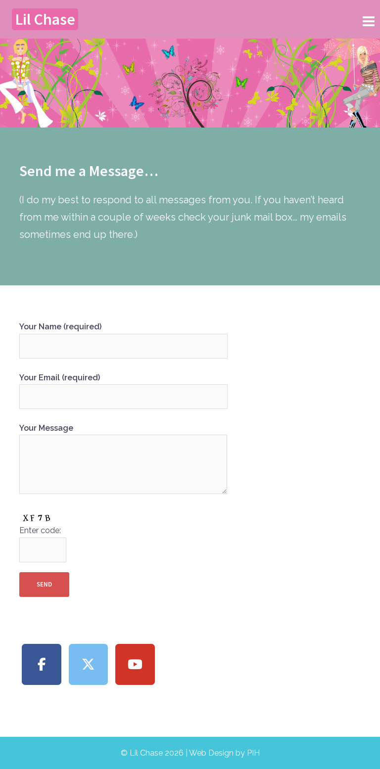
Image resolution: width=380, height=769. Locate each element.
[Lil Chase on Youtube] (135, 664)
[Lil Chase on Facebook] (41, 664)
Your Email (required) (123, 387)
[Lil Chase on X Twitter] (88, 664)
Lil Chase (45, 19)
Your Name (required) (123, 336)
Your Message (123, 459)
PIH (253, 753)
